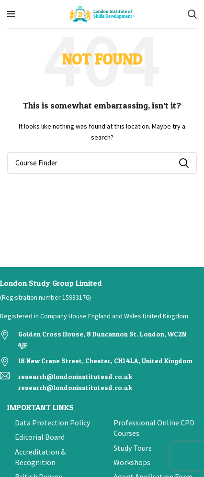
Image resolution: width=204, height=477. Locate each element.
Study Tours (132, 448)
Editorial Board (40, 437)
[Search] (192, 14)
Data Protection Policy (52, 422)
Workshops (131, 462)
